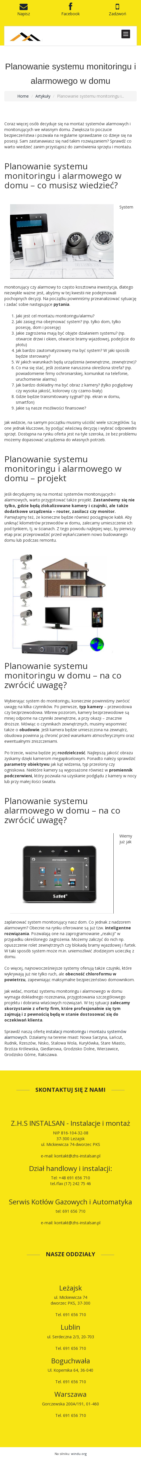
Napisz (23, 10)
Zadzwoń (117, 10)
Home (23, 96)
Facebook (70, 10)
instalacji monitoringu (66, 1031)
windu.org (79, 1453)
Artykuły (42, 96)
